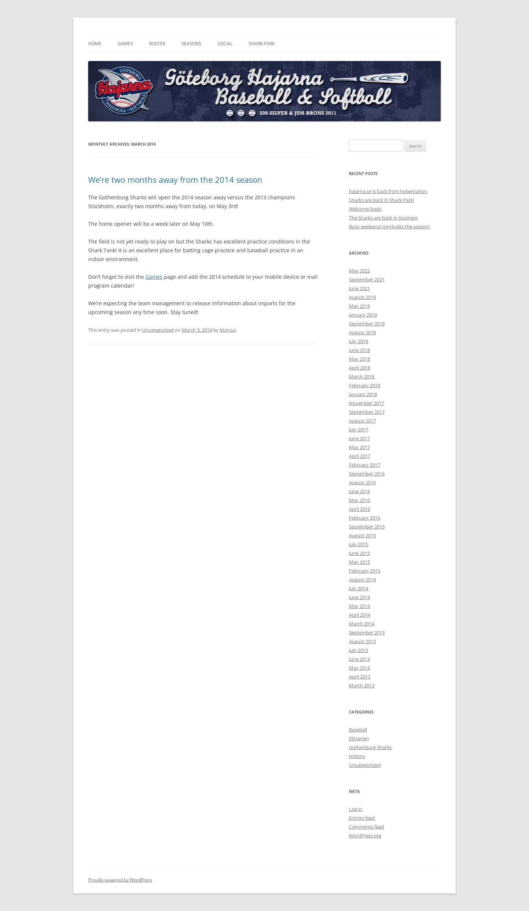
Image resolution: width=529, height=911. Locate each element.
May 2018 (359, 359)
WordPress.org (365, 835)
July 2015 (358, 544)
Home (94, 43)
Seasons (191, 43)
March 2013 (361, 685)
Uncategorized (158, 330)
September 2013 (367, 632)
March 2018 (361, 376)
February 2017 (364, 465)
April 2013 (359, 676)
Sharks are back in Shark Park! (381, 200)
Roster (157, 43)
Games (125, 43)
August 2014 (362, 579)
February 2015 (364, 570)
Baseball (358, 729)
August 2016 (362, 482)
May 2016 (359, 500)
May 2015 (359, 562)
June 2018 (359, 350)
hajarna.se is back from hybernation (388, 191)
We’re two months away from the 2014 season (175, 179)
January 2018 (363, 394)
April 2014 (359, 615)
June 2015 (359, 553)
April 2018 (359, 367)
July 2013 (358, 650)
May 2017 (359, 447)
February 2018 (364, 385)
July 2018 (358, 341)
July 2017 (358, 429)
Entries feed (362, 818)
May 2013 (359, 668)
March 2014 (361, 623)
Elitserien (359, 738)
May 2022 (359, 270)
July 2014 (358, 588)
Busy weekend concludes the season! (389, 226)
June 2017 (359, 438)
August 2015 (362, 535)
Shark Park (261, 43)
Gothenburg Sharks (370, 747)
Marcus (228, 330)
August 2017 (362, 420)
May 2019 (359, 306)
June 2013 (359, 659)
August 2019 (362, 297)
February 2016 (364, 518)
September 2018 (367, 323)
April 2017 (359, 456)
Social (225, 43)
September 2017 (367, 412)
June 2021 (359, 288)
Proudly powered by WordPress (120, 880)
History (357, 756)
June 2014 (359, 597)
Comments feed (366, 826)
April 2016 (359, 509)
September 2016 (367, 473)
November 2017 (366, 403)
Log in (355, 809)
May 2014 (359, 606)
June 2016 (359, 491)
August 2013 (362, 641)
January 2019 (363, 315)
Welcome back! (365, 209)
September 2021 (367, 279)
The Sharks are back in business (383, 217)
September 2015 (367, 526)
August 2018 (362, 332)
